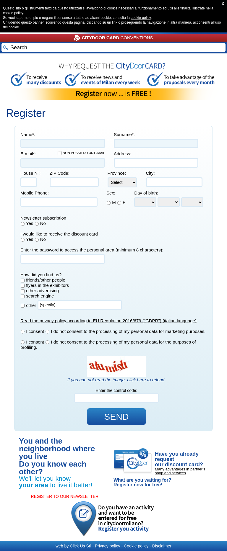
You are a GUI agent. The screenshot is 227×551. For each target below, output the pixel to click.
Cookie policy (136, 546)
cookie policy (141, 18)
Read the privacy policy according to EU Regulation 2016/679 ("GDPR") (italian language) (108, 320)
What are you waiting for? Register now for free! (142, 482)
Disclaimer (161, 546)
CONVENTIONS (113, 38)
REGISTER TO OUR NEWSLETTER (65, 496)
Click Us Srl (80, 546)
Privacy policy (107, 546)
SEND (116, 416)
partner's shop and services (180, 471)
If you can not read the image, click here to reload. (116, 379)
